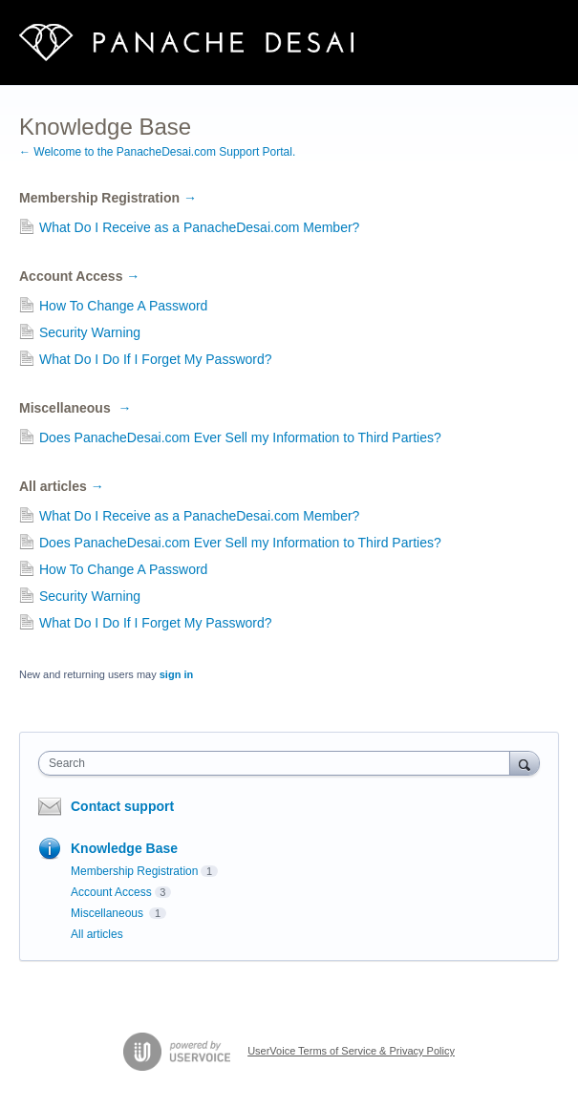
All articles (61, 486)
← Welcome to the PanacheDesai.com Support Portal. (157, 152)
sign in (176, 674)
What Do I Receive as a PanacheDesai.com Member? (199, 227)
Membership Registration (108, 197)
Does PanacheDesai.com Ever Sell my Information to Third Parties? (240, 437)
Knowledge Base (124, 848)
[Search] (524, 763)
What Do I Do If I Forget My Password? (155, 359)
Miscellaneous (75, 408)
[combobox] (278, 763)
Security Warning (89, 332)
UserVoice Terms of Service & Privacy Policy (351, 1050)
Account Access (79, 276)
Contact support (122, 806)
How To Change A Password (123, 305)
